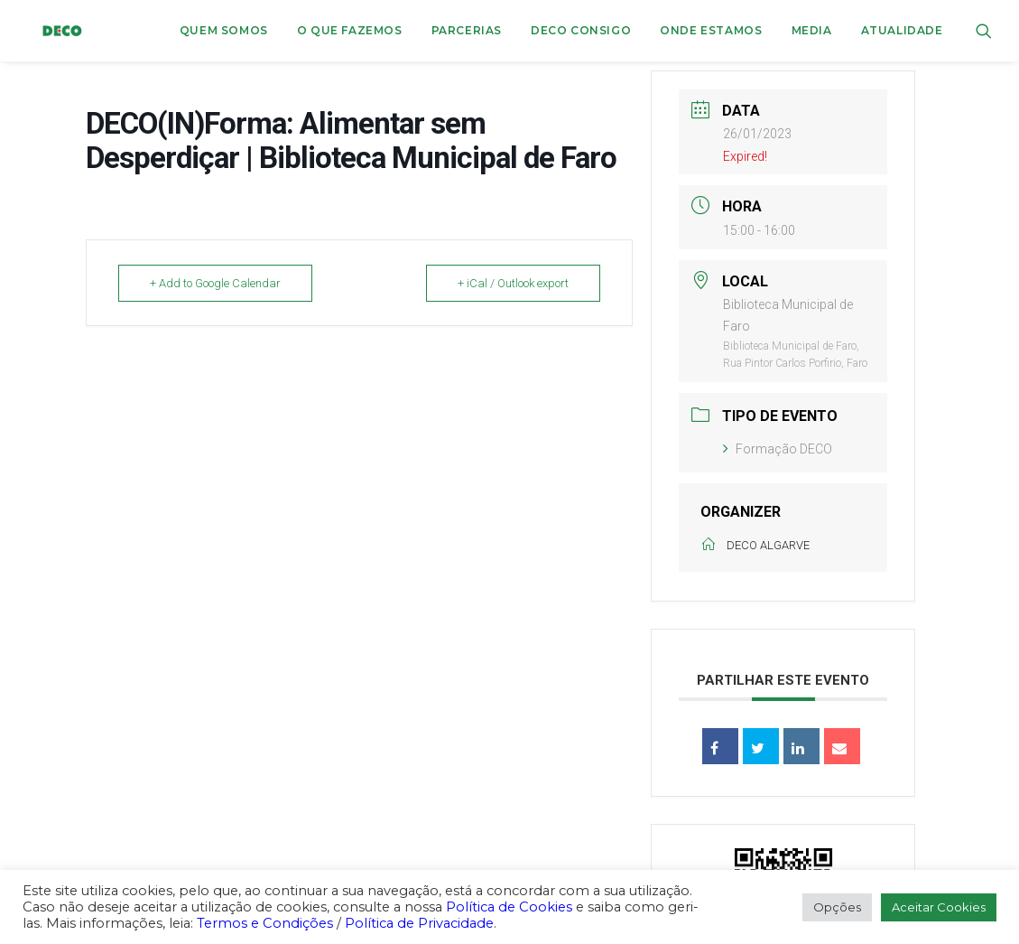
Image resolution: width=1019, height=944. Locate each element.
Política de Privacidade (419, 923)
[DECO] (49, 30)
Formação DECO (777, 449)
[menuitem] (224, 30)
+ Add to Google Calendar (215, 283)
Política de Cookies (509, 907)
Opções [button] (837, 907)
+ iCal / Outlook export (513, 283)
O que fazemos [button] (350, 30)
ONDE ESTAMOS (711, 30)
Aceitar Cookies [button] (939, 907)
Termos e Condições (265, 923)
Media (812, 30)
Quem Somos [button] (224, 30)
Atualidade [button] (902, 30)
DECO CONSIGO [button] (581, 30)
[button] (984, 30)
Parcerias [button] (466, 30)
